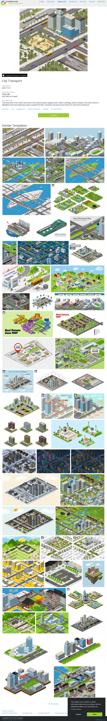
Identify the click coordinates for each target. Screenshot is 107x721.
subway (45, 109)
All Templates (53, 704)
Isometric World (43, 713)
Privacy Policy (6, 720)
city (12, 109)
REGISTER (101, 2)
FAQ (103, 720)
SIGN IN (92, 2)
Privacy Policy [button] (76, 709)
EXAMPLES (73, 2)
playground (21, 109)
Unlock (53, 115)
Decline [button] (78, 714)
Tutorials (98, 720)
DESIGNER (50, 2)
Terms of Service (17, 720)
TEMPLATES (61, 2)
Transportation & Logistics (64, 713)
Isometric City (28, 713)
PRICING (83, 2)
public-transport (34, 109)
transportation (56, 109)
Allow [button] (94, 714)
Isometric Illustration (9, 713)
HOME (41, 2)
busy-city (5, 109)
